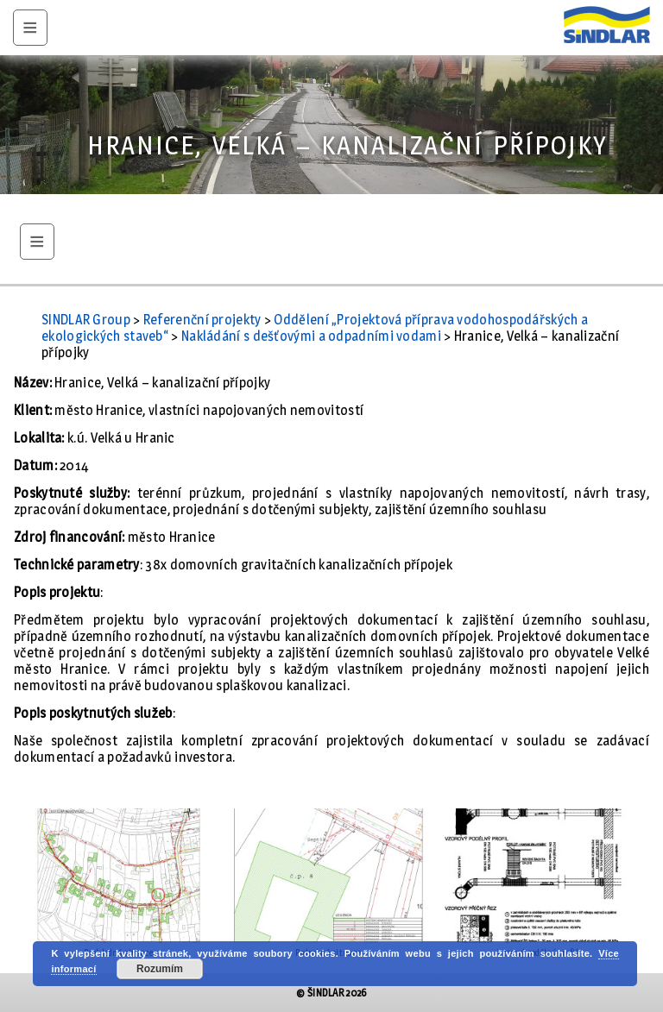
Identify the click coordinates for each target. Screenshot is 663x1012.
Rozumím (159, 969)
